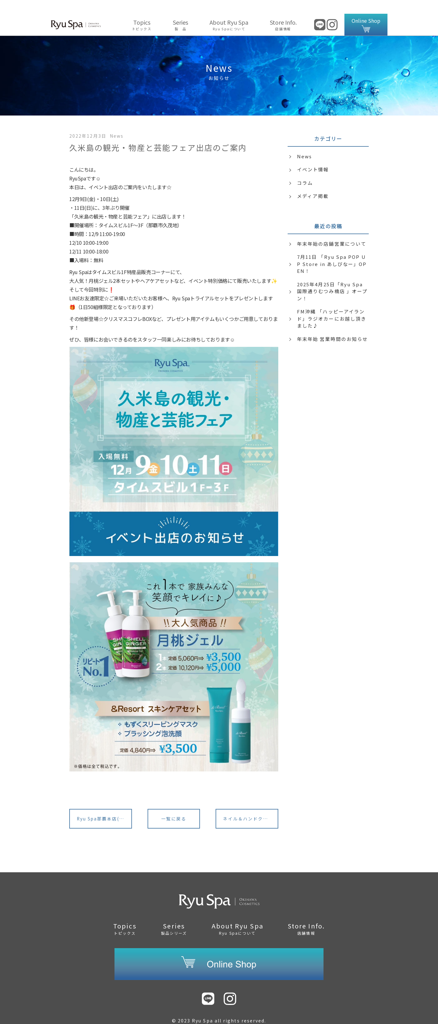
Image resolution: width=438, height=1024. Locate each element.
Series (180, 10)
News (304, 142)
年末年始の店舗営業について (331, 230)
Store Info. (283, 10)
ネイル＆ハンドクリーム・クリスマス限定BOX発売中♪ (251, 806)
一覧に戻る (173, 806)
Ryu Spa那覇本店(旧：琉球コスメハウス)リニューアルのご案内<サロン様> (105, 806)
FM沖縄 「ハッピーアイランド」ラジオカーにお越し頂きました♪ (331, 304)
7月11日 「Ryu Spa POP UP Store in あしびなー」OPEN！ (332, 250)
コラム (305, 169)
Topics (141, 10)
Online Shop (366, 11)
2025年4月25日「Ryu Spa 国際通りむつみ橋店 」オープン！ (332, 277)
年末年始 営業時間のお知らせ (332, 325)
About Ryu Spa (229, 10)
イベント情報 (313, 155)
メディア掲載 (312, 182)
